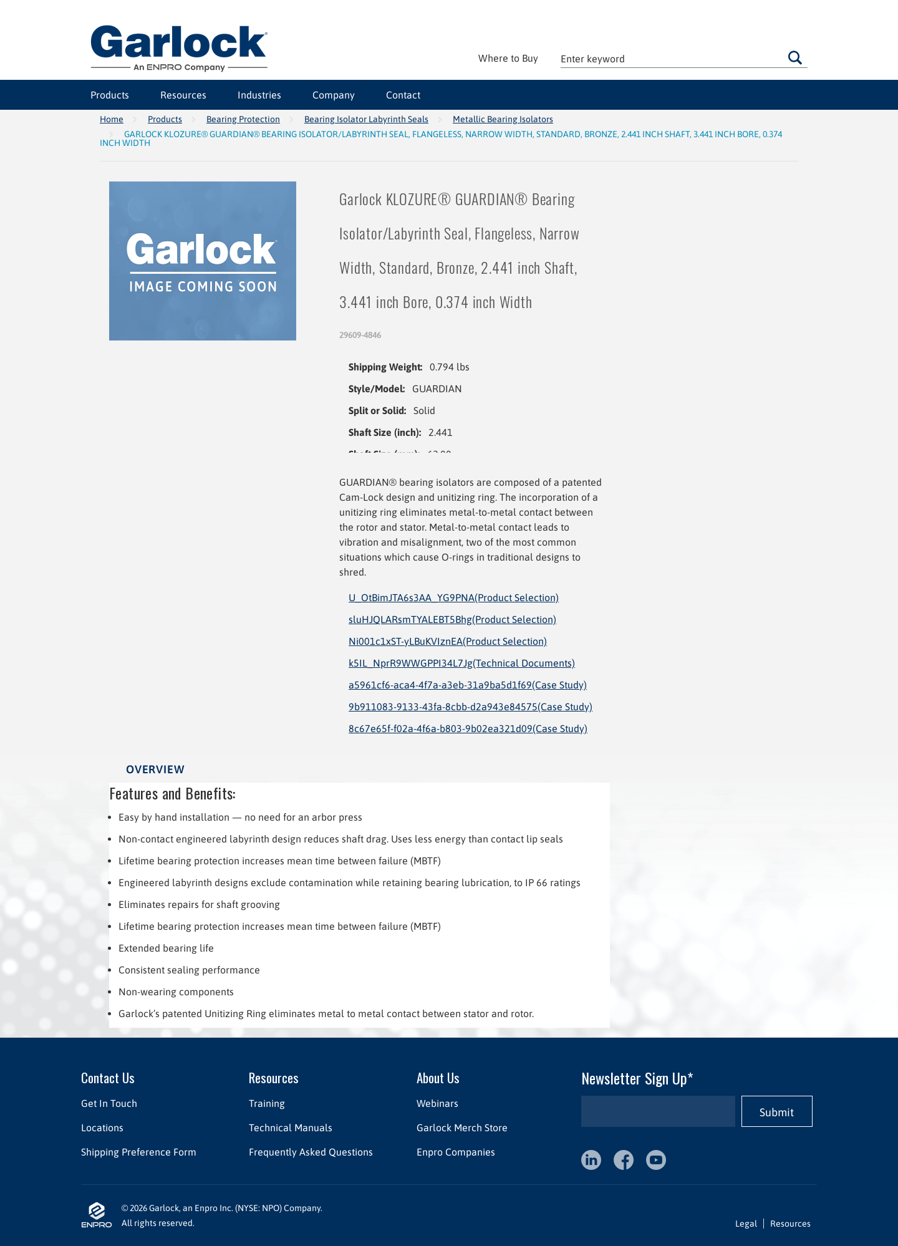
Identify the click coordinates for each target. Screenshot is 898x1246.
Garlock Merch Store (462, 1127)
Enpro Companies (456, 1151)
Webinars (437, 1103)
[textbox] (684, 58)
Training (267, 1103)
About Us (438, 1077)
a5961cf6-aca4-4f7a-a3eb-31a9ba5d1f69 (468, 684)
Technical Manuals (290, 1127)
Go (795, 57)
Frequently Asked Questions (311, 1151)
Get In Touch (109, 1103)
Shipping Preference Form (138, 1151)
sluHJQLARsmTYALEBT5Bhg (452, 619)
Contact (403, 94)
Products (109, 94)
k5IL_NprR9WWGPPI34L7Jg (462, 663)
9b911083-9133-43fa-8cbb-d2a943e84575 (470, 706)
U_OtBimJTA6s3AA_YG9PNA (454, 597)
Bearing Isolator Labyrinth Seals (366, 119)
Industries (259, 94)
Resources (183, 94)
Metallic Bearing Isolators (503, 119)
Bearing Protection (243, 119)
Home (111, 119)
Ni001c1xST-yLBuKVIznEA (448, 641)
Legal (746, 1224)
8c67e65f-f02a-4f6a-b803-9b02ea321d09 (468, 728)
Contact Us (108, 1077)
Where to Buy (508, 58)
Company (333, 94)
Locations (102, 1127)
